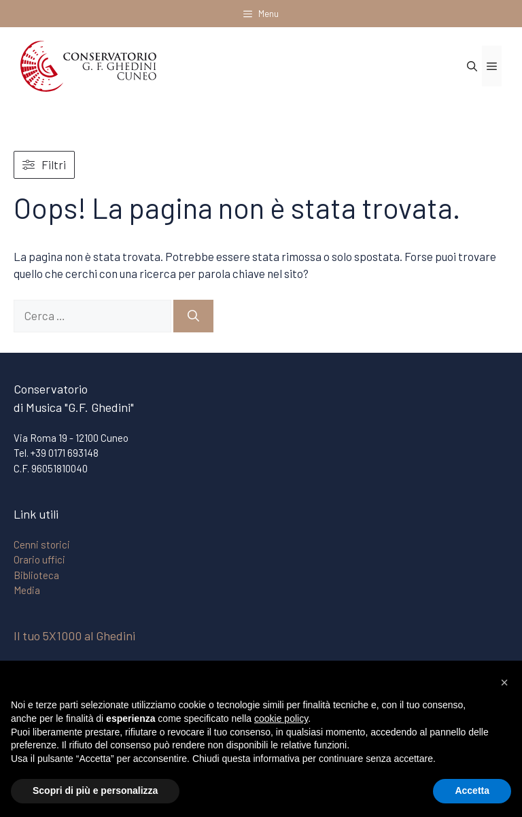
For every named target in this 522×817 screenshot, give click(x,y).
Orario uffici (39, 559)
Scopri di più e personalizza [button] (95, 790)
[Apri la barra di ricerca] (472, 66)
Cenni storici (42, 544)
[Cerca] (193, 316)
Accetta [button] (472, 790)
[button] (504, 682)
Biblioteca (36, 575)
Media (27, 590)
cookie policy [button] (281, 718)
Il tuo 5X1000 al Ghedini (74, 635)
